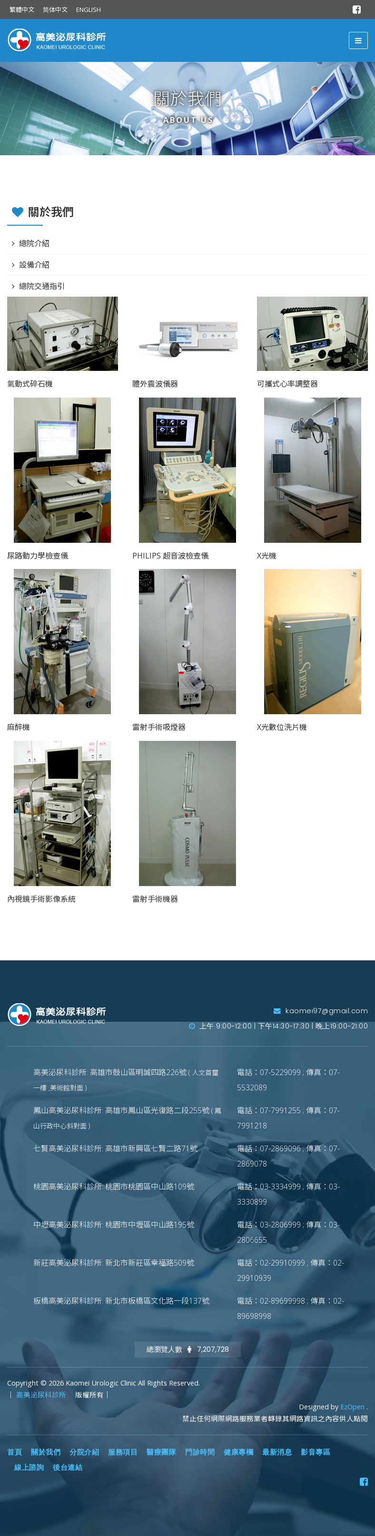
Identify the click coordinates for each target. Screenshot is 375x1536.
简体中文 (55, 9)
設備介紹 (34, 264)
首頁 (14, 1452)
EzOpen (353, 1406)
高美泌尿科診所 (42, 1394)
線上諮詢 (29, 1467)
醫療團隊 (161, 1452)
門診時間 (200, 1452)
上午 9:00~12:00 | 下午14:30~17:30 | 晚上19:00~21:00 (278, 1026)
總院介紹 (34, 243)
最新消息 (277, 1452)
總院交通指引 (42, 286)
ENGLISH (88, 9)
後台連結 (67, 1467)
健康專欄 (238, 1452)
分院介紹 (84, 1452)
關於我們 (45, 1452)
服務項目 (123, 1452)
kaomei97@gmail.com (321, 1011)
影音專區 (315, 1452)
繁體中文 (22, 9)
